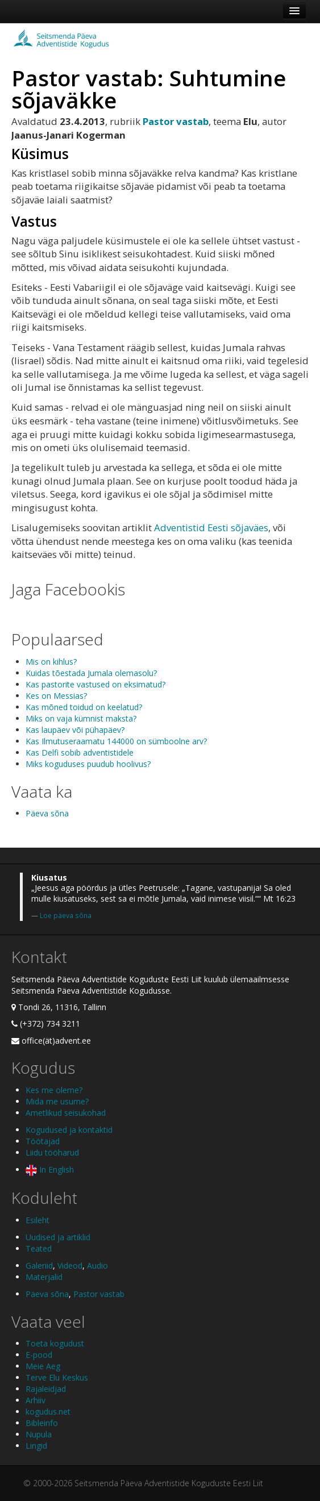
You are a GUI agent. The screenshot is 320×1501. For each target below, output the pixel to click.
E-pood (39, 1354)
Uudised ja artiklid (58, 1237)
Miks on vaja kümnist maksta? (81, 718)
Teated (39, 1248)
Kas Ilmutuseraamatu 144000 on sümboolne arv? (116, 741)
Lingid (36, 1445)
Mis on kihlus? (51, 661)
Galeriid (39, 1265)
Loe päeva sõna (66, 915)
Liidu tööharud (52, 1152)
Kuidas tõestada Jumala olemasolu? (91, 673)
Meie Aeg (43, 1366)
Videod (69, 1265)
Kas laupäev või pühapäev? (75, 729)
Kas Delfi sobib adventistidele (80, 752)
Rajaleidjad (46, 1388)
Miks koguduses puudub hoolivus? (88, 763)
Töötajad (43, 1141)
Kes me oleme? (54, 1090)
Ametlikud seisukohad (66, 1112)
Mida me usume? (57, 1101)
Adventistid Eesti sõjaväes (211, 527)
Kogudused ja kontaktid (69, 1129)
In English (50, 1169)
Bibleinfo (42, 1422)
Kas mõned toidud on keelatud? (84, 707)
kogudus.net (48, 1411)
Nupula (39, 1434)
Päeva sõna (47, 813)
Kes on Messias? (56, 695)
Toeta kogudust (55, 1343)
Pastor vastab (98, 1294)
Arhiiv (35, 1400)
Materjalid (44, 1276)
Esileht (37, 1220)
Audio (97, 1265)
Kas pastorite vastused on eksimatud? (95, 684)
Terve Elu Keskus (57, 1377)
